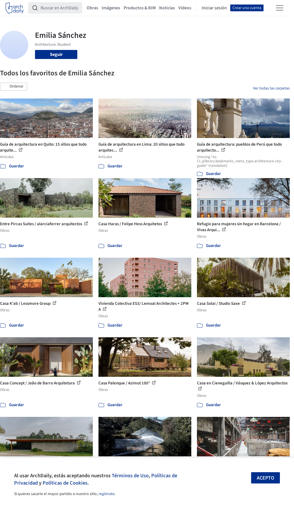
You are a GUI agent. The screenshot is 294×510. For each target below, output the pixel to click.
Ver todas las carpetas (271, 88)
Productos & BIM (140, 8)
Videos (184, 8)
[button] (13, 87)
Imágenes (111, 8)
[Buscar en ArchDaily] (60, 8)
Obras (92, 8)
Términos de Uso (130, 475)
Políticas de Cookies (65, 483)
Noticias (167, 8)
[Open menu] (279, 7)
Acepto (265, 477)
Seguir (56, 54)
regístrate (106, 494)
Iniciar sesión (214, 8)
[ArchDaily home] (15, 8)
